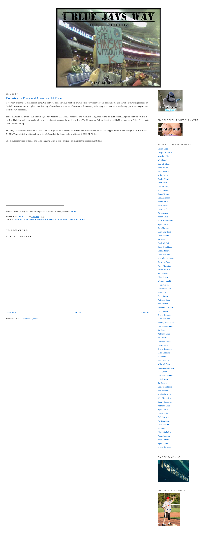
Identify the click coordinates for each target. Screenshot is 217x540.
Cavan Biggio (164, 148)
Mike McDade (21, 219)
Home (78, 312)
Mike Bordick (164, 352)
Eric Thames (163, 390)
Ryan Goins (163, 224)
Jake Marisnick (164, 398)
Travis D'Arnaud (69, 219)
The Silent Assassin (166, 258)
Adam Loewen (164, 436)
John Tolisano (164, 285)
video (82, 219)
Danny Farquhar (165, 402)
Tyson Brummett (165, 194)
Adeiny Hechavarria (166, 322)
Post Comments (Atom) (28, 318)
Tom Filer (162, 428)
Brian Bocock (164, 205)
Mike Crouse (163, 175)
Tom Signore (163, 228)
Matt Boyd (162, 160)
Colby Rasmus (164, 250)
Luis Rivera (163, 379)
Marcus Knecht (164, 281)
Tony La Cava (164, 262)
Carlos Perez (163, 345)
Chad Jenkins (163, 235)
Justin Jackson (164, 413)
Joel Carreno (163, 360)
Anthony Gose (164, 300)
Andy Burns (163, 167)
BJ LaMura (162, 337)
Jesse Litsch (163, 292)
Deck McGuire (164, 243)
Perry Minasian (164, 266)
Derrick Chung (164, 164)
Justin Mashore (164, 288)
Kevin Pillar (163, 201)
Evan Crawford (164, 232)
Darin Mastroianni (166, 326)
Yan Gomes (163, 273)
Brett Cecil (162, 209)
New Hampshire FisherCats (44, 219)
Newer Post (11, 312)
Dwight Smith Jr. (165, 152)
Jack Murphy (163, 186)
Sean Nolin (162, 182)
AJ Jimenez (163, 213)
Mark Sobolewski (165, 220)
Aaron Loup (163, 216)
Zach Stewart (163, 296)
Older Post (144, 312)
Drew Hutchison (165, 247)
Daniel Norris (163, 179)
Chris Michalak (164, 432)
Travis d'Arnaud (165, 269)
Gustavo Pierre (164, 341)
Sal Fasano (162, 239)
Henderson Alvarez (166, 307)
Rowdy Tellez (164, 156)
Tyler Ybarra (163, 171)
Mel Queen (162, 371)
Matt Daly (162, 356)
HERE (73, 211)
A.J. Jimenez (163, 190)
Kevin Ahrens (164, 421)
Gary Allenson (164, 197)
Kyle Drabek (163, 443)
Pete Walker (163, 303)
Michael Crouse (164, 394)
